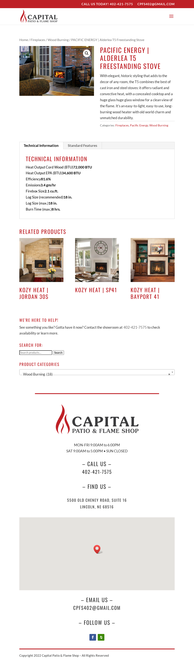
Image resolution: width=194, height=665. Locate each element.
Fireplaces (38, 40)
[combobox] (96, 372)
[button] (86, 53)
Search (58, 352)
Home (23, 40)
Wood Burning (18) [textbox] (95, 374)
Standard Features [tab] (82, 145)
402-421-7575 (121, 4)
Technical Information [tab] (41, 145)
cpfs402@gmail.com (97, 607)
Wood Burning (58, 40)
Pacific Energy (139, 125)
